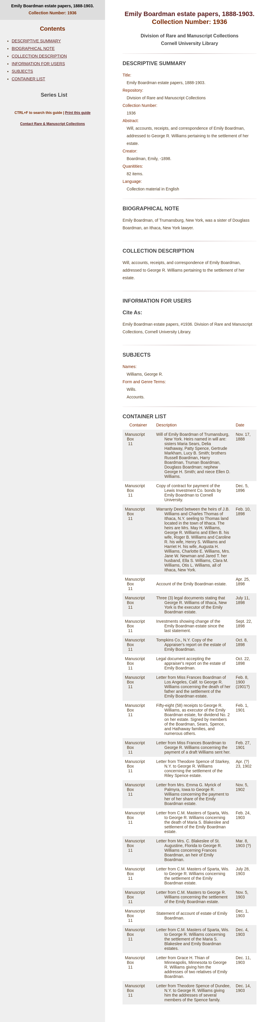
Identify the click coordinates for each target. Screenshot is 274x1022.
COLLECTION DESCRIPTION (39, 56)
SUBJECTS (22, 71)
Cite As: (132, 312)
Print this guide (77, 113)
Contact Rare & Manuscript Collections (52, 124)
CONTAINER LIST (28, 79)
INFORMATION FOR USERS (38, 63)
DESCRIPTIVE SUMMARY (36, 41)
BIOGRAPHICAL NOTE (33, 48)
